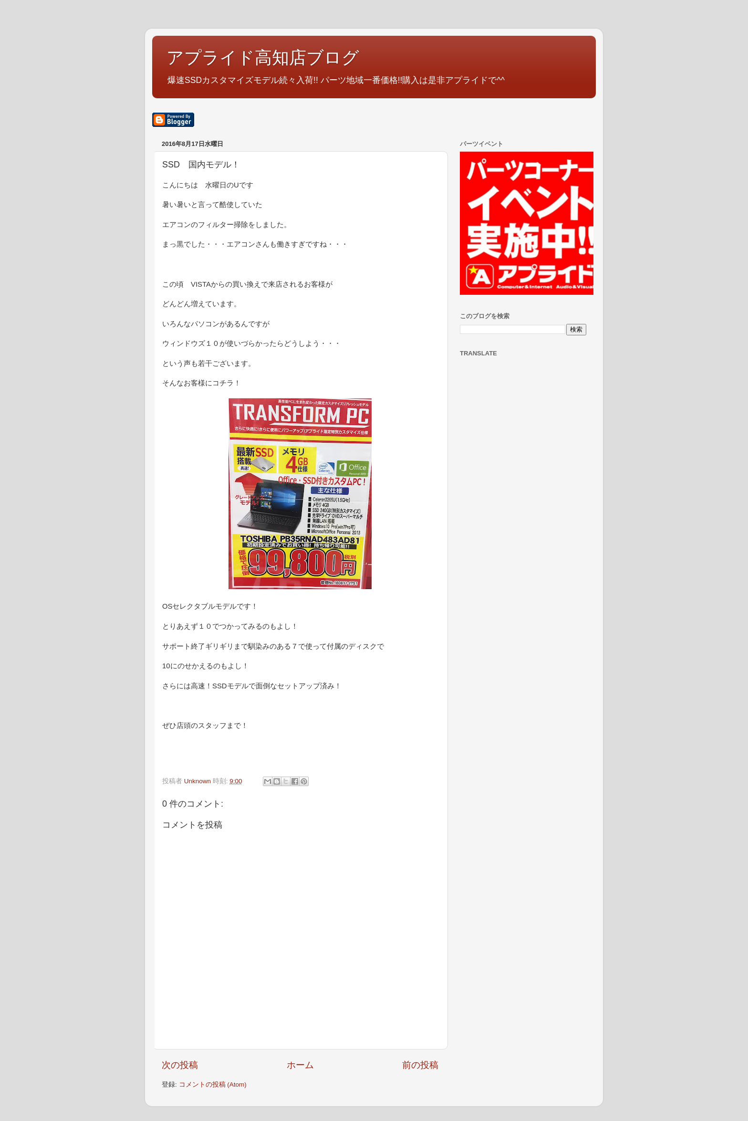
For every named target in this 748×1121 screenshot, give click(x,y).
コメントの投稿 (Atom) (213, 1084)
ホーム (300, 1065)
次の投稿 (180, 1065)
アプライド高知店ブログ (262, 57)
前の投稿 (420, 1065)
